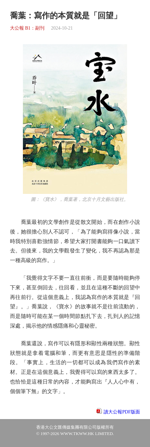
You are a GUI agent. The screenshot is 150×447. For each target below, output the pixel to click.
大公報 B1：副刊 (27, 28)
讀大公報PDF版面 (122, 411)
